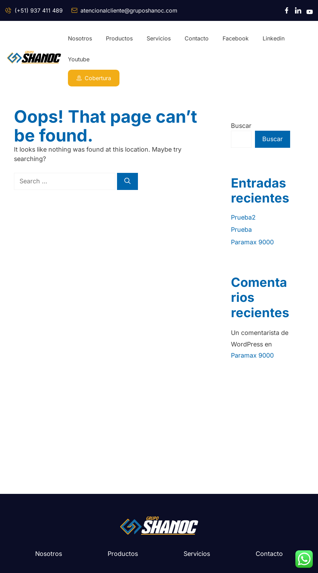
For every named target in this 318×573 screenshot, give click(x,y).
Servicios (159, 38)
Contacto (197, 38)
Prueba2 (243, 217)
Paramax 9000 (252, 242)
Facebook (236, 38)
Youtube (79, 59)
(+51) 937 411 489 (39, 10)
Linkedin (274, 38)
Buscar (241, 125)
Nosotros (80, 38)
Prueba (241, 229)
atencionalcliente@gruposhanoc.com (128, 10)
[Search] (127, 181)
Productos (119, 38)
